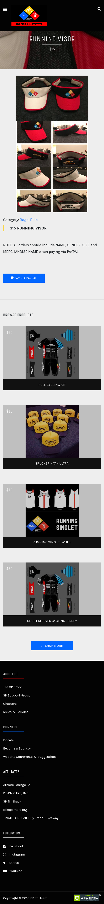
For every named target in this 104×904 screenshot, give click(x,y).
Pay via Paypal (24, 278)
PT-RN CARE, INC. (16, 793)
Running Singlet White (52, 542)
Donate (8, 740)
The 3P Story (12, 687)
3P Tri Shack (12, 801)
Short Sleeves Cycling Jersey (52, 621)
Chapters (10, 704)
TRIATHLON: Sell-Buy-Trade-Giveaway (30, 818)
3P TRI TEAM (37, 15)
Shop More (52, 646)
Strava (11, 863)
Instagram (14, 854)
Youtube (12, 871)
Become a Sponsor (17, 748)
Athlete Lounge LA (16, 785)
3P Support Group (16, 695)
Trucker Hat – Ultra (52, 463)
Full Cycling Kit (52, 385)
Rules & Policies (15, 712)
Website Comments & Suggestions (30, 757)
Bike (34, 219)
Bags (24, 219)
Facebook (13, 846)
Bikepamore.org (15, 810)
